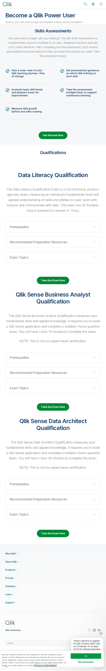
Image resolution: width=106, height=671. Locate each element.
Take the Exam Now (53, 280)
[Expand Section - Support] (10, 602)
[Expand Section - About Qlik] (12, 561)
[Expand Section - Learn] (9, 594)
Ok (86, 656)
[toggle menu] (101, 4)
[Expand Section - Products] (11, 570)
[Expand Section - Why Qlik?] (11, 553)
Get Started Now (53, 135)
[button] (53, 227)
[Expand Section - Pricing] (10, 578)
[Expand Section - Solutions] (11, 586)
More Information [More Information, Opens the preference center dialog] (86, 662)
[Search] (85, 4)
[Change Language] (93, 4)
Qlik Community (13, 630)
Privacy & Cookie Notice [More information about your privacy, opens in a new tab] (45, 665)
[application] (85, 648)
